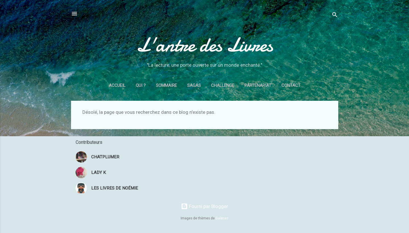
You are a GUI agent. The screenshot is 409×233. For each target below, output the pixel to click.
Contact (291, 85)
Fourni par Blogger (204, 206)
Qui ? (141, 85)
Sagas (194, 85)
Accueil (117, 85)
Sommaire (166, 85)
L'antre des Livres (204, 44)
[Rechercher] (334, 15)
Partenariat (258, 85)
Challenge (222, 85)
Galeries (222, 218)
